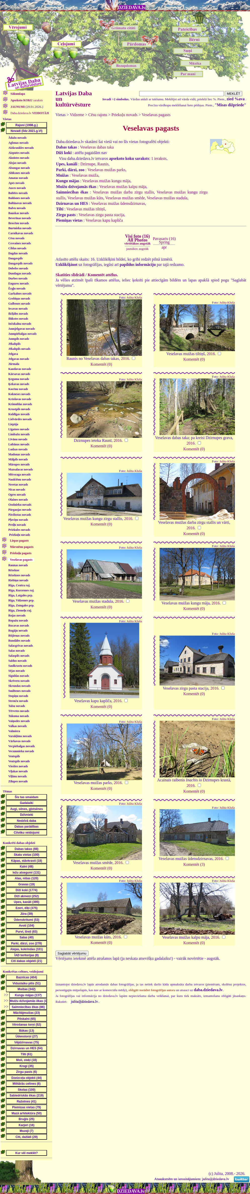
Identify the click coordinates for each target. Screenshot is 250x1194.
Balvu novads (17, 208)
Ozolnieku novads (19, 504)
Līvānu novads (17, 439)
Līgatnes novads (18, 429)
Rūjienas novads (18, 635)
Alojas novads (17, 163)
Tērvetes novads (18, 711)
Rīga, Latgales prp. (20, 595)
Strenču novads (18, 701)
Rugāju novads (18, 630)
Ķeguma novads (18, 379)
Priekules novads (19, 530)
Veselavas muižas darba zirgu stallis (123, 192)
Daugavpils (15, 258)
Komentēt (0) (101, 364)
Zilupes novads (18, 781)
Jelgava (13, 354)
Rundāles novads (19, 640)
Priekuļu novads (19, 535)
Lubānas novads (18, 444)
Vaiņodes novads (19, 721)
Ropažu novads (18, 620)
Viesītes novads (18, 766)
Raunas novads (18, 565)
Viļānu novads (17, 776)
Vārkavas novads (19, 741)
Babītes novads (18, 193)
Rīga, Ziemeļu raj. (20, 610)
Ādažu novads (17, 137)
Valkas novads (17, 726)
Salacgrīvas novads (20, 645)
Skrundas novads (19, 686)
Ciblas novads (17, 248)
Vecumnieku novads (21, 751)
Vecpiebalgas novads (21, 746)
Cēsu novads (16, 238)
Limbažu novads (19, 434)
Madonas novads (19, 454)
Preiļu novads (17, 525)
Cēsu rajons (97, 115)
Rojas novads (16, 615)
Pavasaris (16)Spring (164, 240)
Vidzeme (77, 115)
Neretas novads (18, 484)
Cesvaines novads (19, 243)
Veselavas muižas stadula (167, 198)
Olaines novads (18, 499)
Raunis (103, 164)
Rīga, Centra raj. (19, 585)
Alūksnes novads (19, 173)
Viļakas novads (18, 771)
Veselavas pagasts (156, 115)
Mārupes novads (19, 464)
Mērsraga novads (19, 474)
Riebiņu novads (18, 580)
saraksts (26, 100)
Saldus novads (17, 660)
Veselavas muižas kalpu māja (122, 186)
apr (164, 247)
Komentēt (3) (194, 864)
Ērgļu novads (16, 288)
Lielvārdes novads (20, 419)
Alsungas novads (19, 168)
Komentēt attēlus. (103, 275)
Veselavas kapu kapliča (104, 220)
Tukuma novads (18, 716)
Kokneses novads (19, 394)
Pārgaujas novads (19, 509)
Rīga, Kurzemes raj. (21, 590)
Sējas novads (16, 671)
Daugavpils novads (20, 263)
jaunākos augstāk (137, 249)
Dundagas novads (19, 273)
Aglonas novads (18, 143)
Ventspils (14, 756)
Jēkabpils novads (19, 349)
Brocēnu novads (18, 223)
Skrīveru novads (18, 681)
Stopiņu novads (18, 696)
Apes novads (16, 183)
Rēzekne (13, 570)
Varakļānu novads (20, 736)
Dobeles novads (18, 268)
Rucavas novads (18, 625)
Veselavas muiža (85, 175)
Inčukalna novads (19, 323)
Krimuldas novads (20, 404)
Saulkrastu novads (20, 665)
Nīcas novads (16, 489)
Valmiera (14, 731)
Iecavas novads (18, 308)
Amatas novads (18, 178)
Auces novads (17, 188)
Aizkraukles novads (21, 148)
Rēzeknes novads (19, 575)
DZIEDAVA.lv (131, 7)
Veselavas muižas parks (106, 170)
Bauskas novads (18, 213)
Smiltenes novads (19, 691)
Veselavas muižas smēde (125, 198)
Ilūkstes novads (18, 318)
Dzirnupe (87, 164)
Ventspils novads (19, 761)
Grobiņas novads (19, 298)
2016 (125, 358)
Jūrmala (13, 364)
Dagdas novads (18, 253)
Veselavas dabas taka (97, 147)
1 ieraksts (159, 158)
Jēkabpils (14, 344)
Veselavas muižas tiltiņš (85, 209)
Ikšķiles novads (18, 313)
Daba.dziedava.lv (29, 113)
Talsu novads (16, 706)
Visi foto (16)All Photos (137, 239)
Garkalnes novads (19, 293)
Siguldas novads (18, 676)
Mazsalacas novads (20, 469)
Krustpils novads (19, 409)
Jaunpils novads (18, 339)
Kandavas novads (19, 369)
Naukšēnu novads (19, 479)
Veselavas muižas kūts (85, 198)
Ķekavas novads (18, 384)
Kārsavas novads (19, 374)
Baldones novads (19, 198)
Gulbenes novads (19, 303)
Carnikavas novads (20, 233)
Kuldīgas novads (19, 414)
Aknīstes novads (18, 158)
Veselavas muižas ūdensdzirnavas (118, 203)
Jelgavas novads (18, 359)
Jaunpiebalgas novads (22, 334)
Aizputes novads (18, 153)
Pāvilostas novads (19, 514)
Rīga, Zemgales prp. (21, 605)
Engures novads (18, 283)
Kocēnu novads (18, 389)
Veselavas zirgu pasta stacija (101, 215)
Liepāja (13, 424)
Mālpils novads (18, 459)
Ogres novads (17, 494)
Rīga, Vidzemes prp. (21, 600)
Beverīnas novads (19, 218)
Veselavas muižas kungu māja (106, 181)
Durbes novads (17, 278)
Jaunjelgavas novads (21, 328)
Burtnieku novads (19, 228)
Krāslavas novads (19, 399)
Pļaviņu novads (18, 519)
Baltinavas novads (20, 203)
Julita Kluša (134, 297)
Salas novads (16, 650)
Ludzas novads (17, 449)
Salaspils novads (18, 655)
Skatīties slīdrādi (70, 275)
